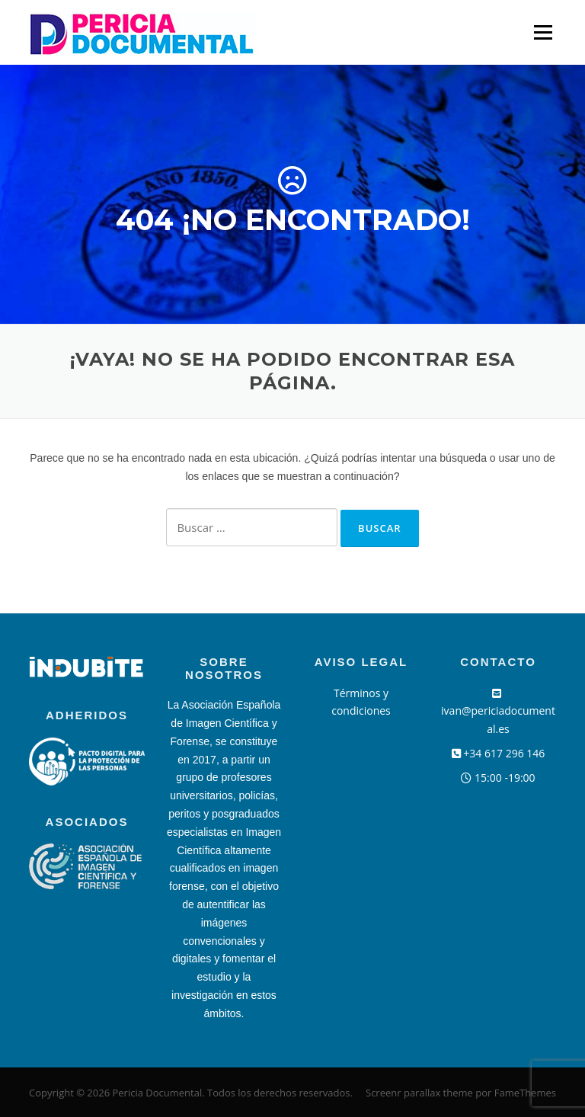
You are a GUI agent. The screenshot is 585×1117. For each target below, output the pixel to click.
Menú (542, 32)
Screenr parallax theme (419, 1092)
